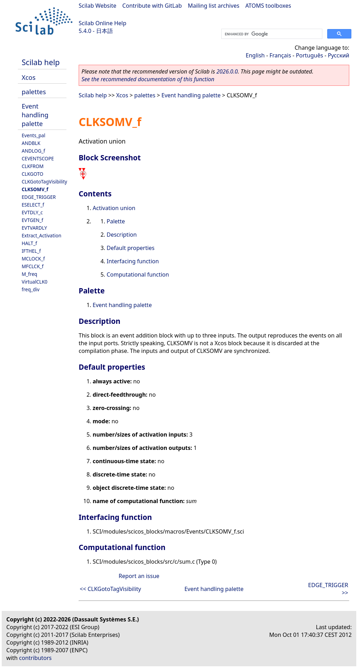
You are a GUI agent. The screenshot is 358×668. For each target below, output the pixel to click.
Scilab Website (97, 5)
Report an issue (139, 576)
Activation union (114, 208)
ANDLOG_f (33, 150)
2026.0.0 (227, 71)
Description (122, 234)
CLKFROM (33, 166)
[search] (271, 34)
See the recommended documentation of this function (147, 79)
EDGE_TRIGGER (39, 197)
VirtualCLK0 (35, 281)
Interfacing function (133, 261)
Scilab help (41, 62)
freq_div (31, 289)
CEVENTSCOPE (38, 158)
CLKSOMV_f (35, 189)
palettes (34, 91)
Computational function (138, 274)
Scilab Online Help (102, 23)
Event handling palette (35, 115)
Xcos (29, 77)
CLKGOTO (32, 174)
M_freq (29, 274)
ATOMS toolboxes (268, 5)
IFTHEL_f (31, 251)
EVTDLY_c (32, 212)
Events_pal (33, 135)
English (255, 55)
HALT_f (29, 243)
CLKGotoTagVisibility (44, 181)
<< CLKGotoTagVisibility (110, 589)
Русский (338, 55)
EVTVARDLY (34, 227)
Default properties (131, 248)
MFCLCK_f (33, 266)
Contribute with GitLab (152, 5)
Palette (116, 221)
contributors (35, 658)
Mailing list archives (213, 5)
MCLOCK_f (33, 258)
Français (280, 55)
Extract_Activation (41, 235)
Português (309, 55)
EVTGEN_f (32, 220)
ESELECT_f (33, 204)
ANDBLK (31, 143)
